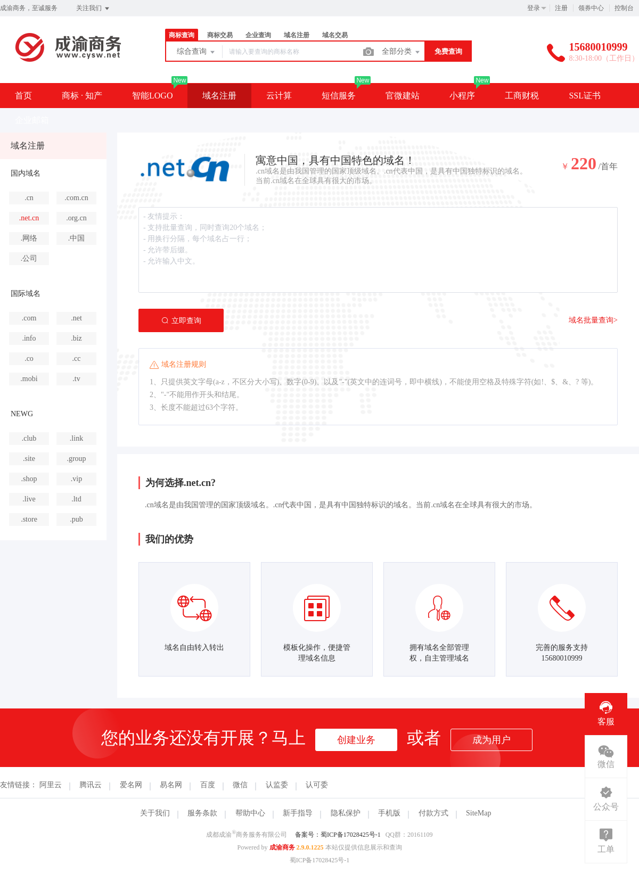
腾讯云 (90, 785)
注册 (561, 8)
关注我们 (93, 9)
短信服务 (339, 95)
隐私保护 (346, 813)
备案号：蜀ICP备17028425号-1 (338, 834)
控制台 (624, 8)
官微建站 (403, 95)
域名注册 (296, 35)
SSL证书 (585, 95)
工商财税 (522, 95)
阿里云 (50, 785)
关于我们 (155, 813)
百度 (207, 785)
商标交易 (220, 35)
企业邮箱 (32, 120)
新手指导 (298, 813)
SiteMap (478, 813)
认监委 (277, 785)
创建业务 (356, 740)
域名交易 (335, 35)
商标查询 (181, 35)
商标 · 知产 (82, 95)
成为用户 (491, 740)
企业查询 (258, 35)
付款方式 (433, 813)
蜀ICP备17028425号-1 (320, 860)
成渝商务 (282, 847)
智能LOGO (152, 95)
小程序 (462, 95)
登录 (533, 8)
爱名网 (131, 785)
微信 (240, 785)
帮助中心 (250, 813)
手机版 (389, 813)
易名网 (171, 785)
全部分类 (401, 52)
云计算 (279, 95)
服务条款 (202, 813)
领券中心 (591, 8)
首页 (23, 95)
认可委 (317, 785)
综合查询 (196, 52)
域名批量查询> (593, 320)
